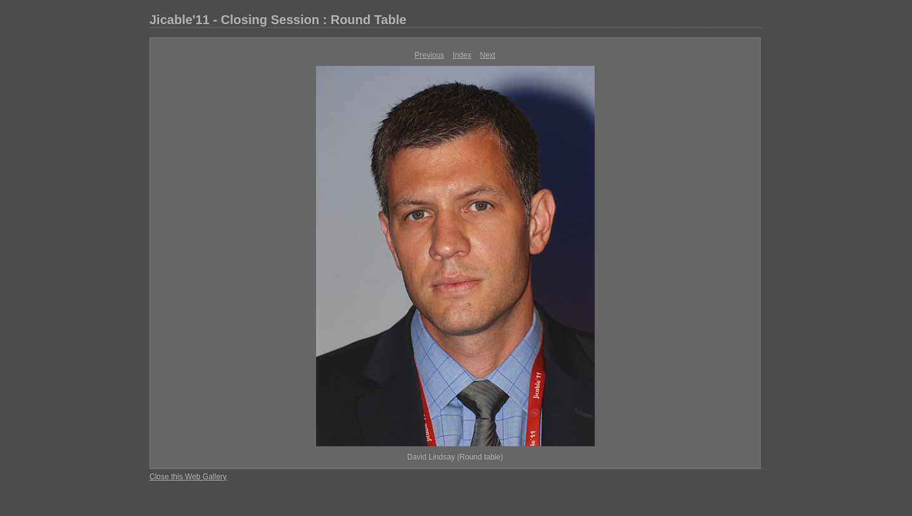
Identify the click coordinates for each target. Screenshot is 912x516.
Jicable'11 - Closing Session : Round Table (278, 20)
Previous (430, 55)
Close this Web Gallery (188, 476)
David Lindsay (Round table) (455, 457)
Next (488, 55)
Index (462, 55)
